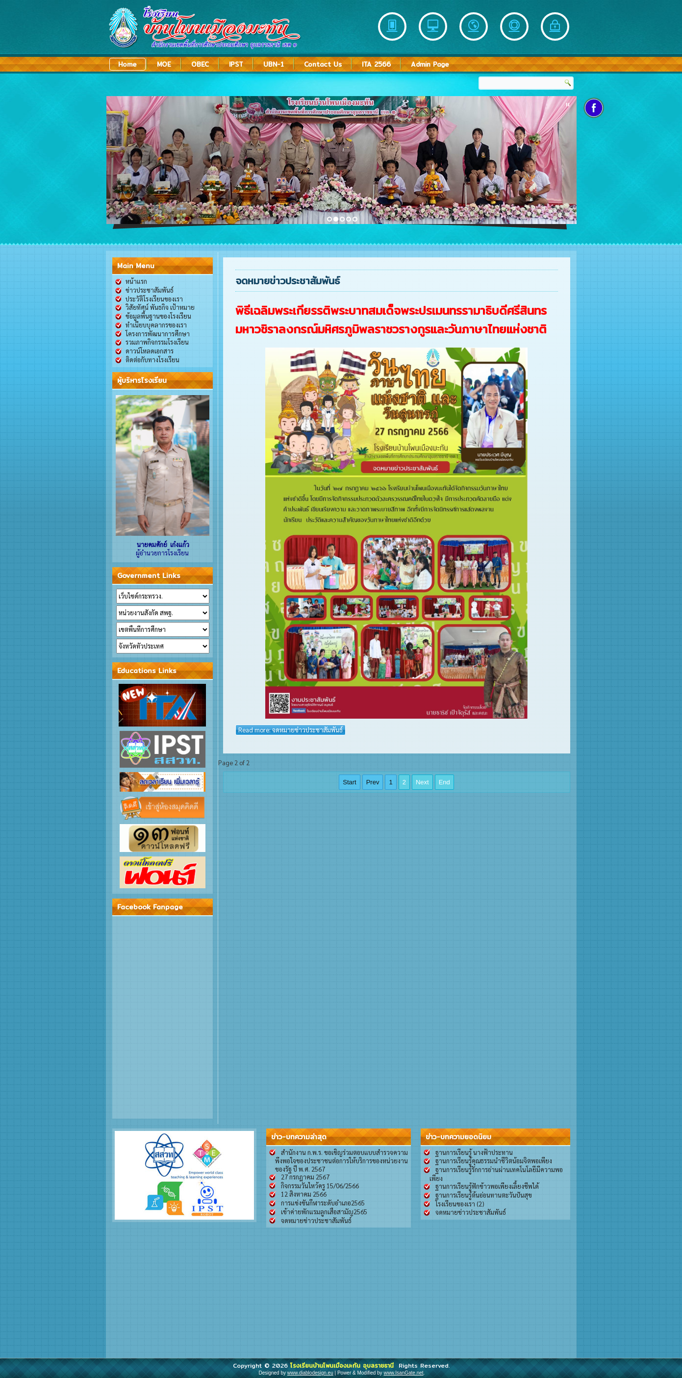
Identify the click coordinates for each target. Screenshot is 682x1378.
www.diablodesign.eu (310, 1373)
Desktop (433, 26)
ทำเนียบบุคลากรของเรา (156, 325)
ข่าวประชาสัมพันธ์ (150, 290)
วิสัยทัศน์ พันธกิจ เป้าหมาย (160, 307)
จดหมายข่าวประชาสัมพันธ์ (288, 280)
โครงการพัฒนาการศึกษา (158, 333)
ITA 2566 (376, 64)
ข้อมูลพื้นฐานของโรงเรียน (158, 316)
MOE (164, 64)
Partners (473, 26)
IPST (236, 64)
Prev (372, 782)
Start (349, 782)
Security (555, 26)
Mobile (392, 26)
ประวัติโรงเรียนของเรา (154, 299)
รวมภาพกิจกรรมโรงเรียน (157, 342)
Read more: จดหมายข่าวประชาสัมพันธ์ (290, 730)
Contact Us (323, 64)
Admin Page (430, 64)
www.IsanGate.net (403, 1373)
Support (514, 26)
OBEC (200, 64)
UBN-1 (273, 64)
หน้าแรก (136, 281)
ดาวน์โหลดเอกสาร (150, 351)
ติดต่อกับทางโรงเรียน (152, 359)
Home (127, 64)
